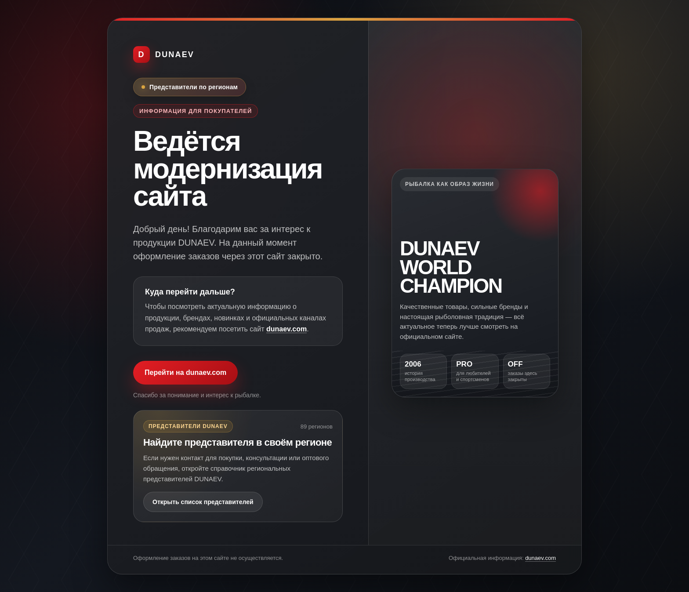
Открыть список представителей (203, 501)
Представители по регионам (193, 87)
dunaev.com (286, 329)
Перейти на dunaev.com (185, 372)
